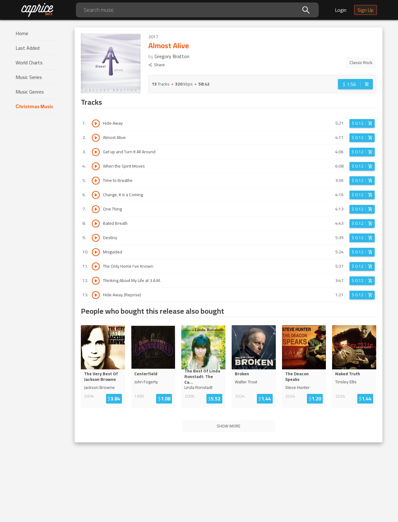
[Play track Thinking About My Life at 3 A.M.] (96, 280)
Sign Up (365, 10)
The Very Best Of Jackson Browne (101, 376)
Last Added (27, 48)
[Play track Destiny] (96, 237)
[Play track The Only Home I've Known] (96, 266)
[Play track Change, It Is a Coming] (96, 195)
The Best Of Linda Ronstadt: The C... (202, 376)
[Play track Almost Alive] (96, 137)
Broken (242, 373)
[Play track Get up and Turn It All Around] (96, 152)
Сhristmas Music (34, 106)
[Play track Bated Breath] (96, 223)
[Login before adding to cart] (355, 84)
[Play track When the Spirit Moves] (96, 166)
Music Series (29, 77)
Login (340, 10)
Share (156, 65)
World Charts (29, 62)
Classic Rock (361, 62)
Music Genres (30, 91)
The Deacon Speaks (297, 376)
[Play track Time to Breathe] (96, 180)
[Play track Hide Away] (96, 123)
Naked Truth (347, 373)
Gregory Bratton (172, 56)
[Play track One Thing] (96, 209)
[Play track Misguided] (96, 252)
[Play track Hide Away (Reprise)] (96, 295)
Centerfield (145, 373)
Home (22, 33)
